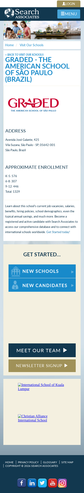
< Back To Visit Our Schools (24, 54)
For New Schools (20, 266)
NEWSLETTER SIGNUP (42, 365)
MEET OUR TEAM (42, 350)
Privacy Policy (28, 462)
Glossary (50, 462)
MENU (69, 13)
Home (9, 462)
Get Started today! (58, 232)
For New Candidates (23, 280)
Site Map (67, 462)
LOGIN (68, 4)
